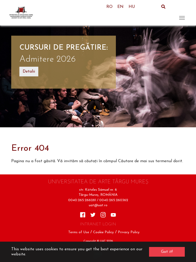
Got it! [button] (167, 252)
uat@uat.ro (98, 205)
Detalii (29, 72)
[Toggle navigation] (182, 12)
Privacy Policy (129, 232)
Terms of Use (78, 232)
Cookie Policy (103, 232)
